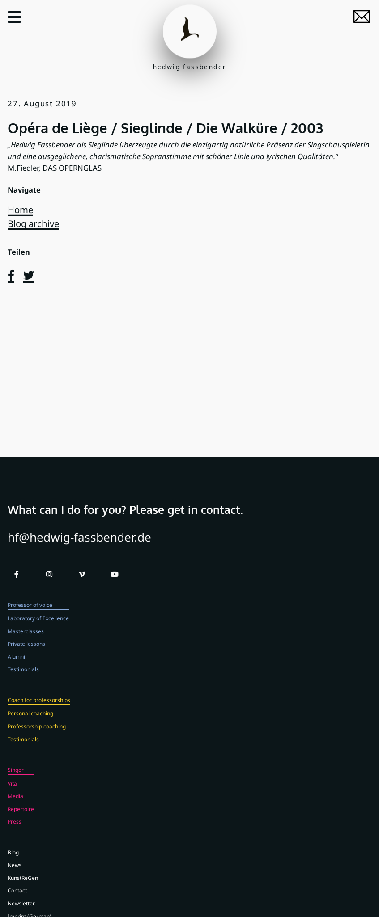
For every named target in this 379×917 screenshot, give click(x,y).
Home (20, 209)
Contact (17, 896)
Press (14, 828)
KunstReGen (23, 884)
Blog (13, 858)
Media (15, 802)
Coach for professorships (39, 706)
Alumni (16, 662)
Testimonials (23, 675)
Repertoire (21, 815)
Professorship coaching (37, 732)
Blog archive (33, 223)
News (14, 871)
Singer (16, 776)
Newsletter (21, 909)
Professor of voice (30, 610)
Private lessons (26, 650)
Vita (12, 789)
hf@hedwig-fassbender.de (79, 544)
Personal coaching (30, 720)
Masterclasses (26, 637)
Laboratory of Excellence (38, 624)
